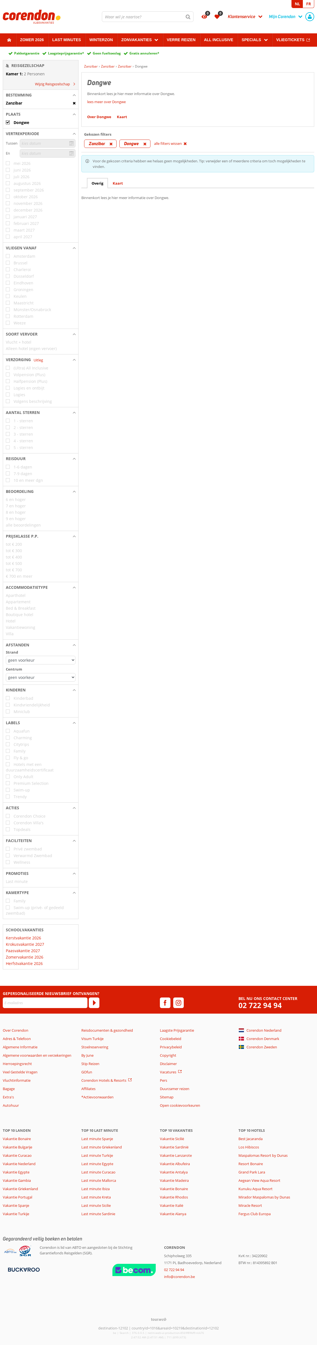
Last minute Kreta (96, 1197)
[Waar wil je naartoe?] (147, 16)
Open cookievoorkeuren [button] (180, 1105)
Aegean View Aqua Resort (259, 1180)
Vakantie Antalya (174, 1172)
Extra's (8, 1097)
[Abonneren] (94, 1002)
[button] (40, 95)
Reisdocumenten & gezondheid (107, 1030)
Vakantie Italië (171, 1205)
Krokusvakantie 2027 (25, 944)
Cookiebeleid (170, 1038)
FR (308, 3)
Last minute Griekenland (101, 1147)
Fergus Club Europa (254, 1213)
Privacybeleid (171, 1046)
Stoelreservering (94, 1046)
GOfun (86, 1071)
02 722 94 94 (260, 1005)
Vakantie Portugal (17, 1197)
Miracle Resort (250, 1205)
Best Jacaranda (250, 1138)
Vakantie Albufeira (175, 1163)
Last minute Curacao (98, 1172)
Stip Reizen (90, 1063)
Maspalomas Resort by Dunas (263, 1155)
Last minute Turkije (97, 1155)
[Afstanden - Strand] (41, 660)
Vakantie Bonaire (17, 1138)
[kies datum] (48, 143)
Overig (97, 183)
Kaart (118, 183)
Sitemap (166, 1097)
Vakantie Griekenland (20, 1188)
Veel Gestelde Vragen (20, 1071)
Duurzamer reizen (174, 1088)
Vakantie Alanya (173, 1213)
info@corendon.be (179, 1276)
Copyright (168, 1055)
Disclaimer (168, 1063)
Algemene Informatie (20, 1046)
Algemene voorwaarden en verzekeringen (37, 1055)
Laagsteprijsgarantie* (66, 53)
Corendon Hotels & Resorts (103, 1080)
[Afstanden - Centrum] (41, 677)
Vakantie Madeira (174, 1180)
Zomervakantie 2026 (24, 957)
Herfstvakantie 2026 (24, 963)
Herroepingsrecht (17, 1063)
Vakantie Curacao (17, 1155)
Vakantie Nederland (19, 1163)
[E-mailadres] (45, 1002)
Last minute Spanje (97, 1138)
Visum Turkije (92, 1038)
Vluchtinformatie (17, 1080)
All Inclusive (218, 40)
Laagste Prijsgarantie (177, 1030)
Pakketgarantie (26, 53)
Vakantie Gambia (17, 1180)
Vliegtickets (290, 40)
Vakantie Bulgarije (17, 1147)
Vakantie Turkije (16, 1213)
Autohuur (11, 1105)
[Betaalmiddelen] (23, 1269)
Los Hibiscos (248, 1147)
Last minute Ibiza (95, 1188)
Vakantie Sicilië (172, 1138)
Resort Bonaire (250, 1163)
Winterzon (101, 40)
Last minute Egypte (97, 1163)
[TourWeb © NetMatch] (158, 1319)
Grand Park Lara (251, 1172)
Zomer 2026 (32, 40)
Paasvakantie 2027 (23, 950)
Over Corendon (15, 1030)
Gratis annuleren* (144, 53)
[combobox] (147, 16)
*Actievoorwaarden (97, 1097)
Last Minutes (66, 40)
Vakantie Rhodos (174, 1197)
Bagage (9, 1088)
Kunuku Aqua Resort (255, 1188)
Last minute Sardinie (98, 1213)
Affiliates (88, 1088)
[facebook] (165, 1003)
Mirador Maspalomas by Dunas (264, 1197)
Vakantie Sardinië (174, 1147)
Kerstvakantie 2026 (23, 937)
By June (87, 1055)
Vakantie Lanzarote (176, 1155)
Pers (163, 1080)
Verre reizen (181, 40)
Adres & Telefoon (17, 1038)
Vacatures (168, 1071)
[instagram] (178, 1003)
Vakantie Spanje (16, 1205)
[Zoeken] (188, 16)
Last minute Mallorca (98, 1180)
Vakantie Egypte (16, 1172)
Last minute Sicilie (96, 1205)
